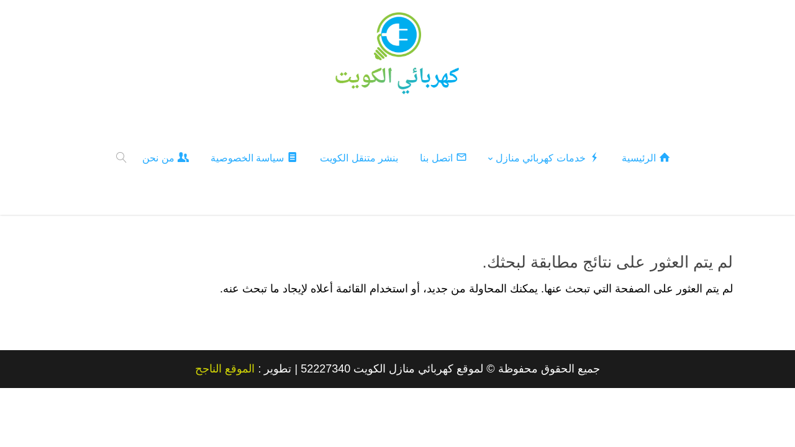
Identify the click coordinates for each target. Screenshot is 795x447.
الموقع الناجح (225, 368)
